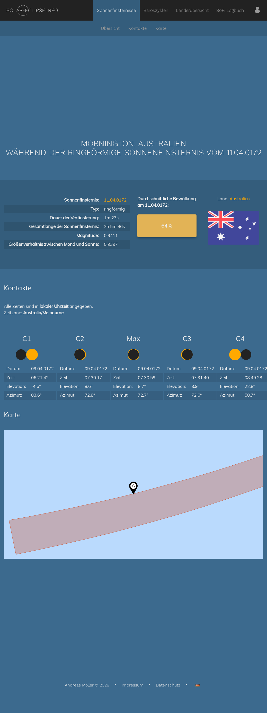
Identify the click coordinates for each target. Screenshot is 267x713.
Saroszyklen (156, 10)
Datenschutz (168, 685)
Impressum (132, 685)
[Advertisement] (133, 80)
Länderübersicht (192, 10)
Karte (160, 28)
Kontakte (137, 28)
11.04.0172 (115, 200)
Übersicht (110, 28)
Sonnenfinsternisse (116, 10)
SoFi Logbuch (230, 10)
